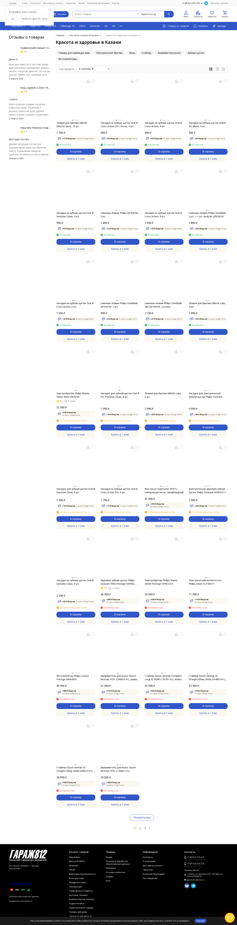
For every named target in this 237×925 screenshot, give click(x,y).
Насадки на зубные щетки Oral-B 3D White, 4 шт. (207, 124)
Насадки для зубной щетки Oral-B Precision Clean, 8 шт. (75, 490)
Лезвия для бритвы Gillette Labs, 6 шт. (163, 395)
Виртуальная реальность (82, 873)
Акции (81, 3)
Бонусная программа (98, 3)
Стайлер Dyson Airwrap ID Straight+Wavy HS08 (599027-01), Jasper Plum (74, 769)
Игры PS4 (50, 26)
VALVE (72, 869)
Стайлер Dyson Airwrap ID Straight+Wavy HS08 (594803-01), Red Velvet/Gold (207, 677)
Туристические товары (81, 907)
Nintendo (95, 26)
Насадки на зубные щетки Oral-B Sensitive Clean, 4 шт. (75, 214)
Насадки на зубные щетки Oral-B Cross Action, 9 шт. (163, 214)
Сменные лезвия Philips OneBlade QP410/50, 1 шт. (119, 305)
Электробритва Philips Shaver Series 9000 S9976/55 (72, 395)
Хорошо (200, 920)
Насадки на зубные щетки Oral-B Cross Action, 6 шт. (75, 305)
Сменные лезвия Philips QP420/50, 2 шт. (120, 214)
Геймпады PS (67, 26)
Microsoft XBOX (77, 861)
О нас (25, 3)
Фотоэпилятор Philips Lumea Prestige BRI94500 (72, 677)
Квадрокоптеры (77, 882)
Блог (108, 880)
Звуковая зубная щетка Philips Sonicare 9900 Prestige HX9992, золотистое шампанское (118, 582)
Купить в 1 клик (76, 158)
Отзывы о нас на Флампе (20, 883)
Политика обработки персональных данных (118, 862)
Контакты (35, 3)
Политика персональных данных (24, 896)
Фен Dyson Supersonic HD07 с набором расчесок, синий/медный (164, 490)
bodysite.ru (27, 901)
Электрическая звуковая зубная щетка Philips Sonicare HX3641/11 (207, 490)
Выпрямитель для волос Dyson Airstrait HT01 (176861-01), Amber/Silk (118, 769)
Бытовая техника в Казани (84, 35)
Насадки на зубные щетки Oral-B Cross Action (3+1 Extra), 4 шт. (119, 124)
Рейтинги (111, 868)
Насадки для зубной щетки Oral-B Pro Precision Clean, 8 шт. (120, 395)
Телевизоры (75, 886)
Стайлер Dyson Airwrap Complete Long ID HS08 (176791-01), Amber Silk (163, 677)
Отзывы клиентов (115, 872)
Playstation (74, 857)
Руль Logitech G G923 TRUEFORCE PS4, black (45, 87)
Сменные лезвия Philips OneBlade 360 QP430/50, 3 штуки (163, 305)
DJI (106, 26)
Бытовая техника (78, 895)
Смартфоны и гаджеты (81, 890)
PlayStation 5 (18, 26)
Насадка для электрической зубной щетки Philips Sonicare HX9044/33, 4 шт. (205, 395)
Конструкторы (76, 878)
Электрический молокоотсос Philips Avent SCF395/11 (205, 582)
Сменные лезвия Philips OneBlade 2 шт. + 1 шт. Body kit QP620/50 (207, 214)
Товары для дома (78, 911)
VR (113, 26)
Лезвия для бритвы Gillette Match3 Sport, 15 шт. (71, 124)
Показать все (142, 817)
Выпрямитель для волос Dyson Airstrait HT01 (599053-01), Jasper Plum (119, 677)
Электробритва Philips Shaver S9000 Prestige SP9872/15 (161, 582)
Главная (60, 35)
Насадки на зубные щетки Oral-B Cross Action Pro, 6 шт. (119, 490)
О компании (149, 861)
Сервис (109, 876)
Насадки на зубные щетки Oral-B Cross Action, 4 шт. (163, 124)
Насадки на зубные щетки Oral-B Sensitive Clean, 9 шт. (75, 582)
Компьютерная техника (81, 899)
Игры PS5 (35, 26)
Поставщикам (150, 878)
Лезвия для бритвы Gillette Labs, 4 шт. (207, 305)
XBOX (82, 26)
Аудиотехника (76, 903)
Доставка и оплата (53, 3)
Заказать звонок (219, 3)
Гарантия (71, 3)
